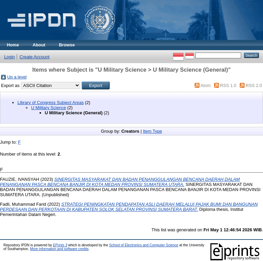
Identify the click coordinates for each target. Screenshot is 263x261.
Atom (205, 85)
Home (13, 44)
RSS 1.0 (228, 85)
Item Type (152, 131)
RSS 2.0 (254, 85)
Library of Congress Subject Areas (50, 102)
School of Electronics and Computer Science (143, 245)
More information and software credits (59, 249)
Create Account (34, 56)
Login (9, 56)
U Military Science (48, 107)
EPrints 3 (60, 245)
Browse (67, 44)
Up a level (17, 76)
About (39, 44)
